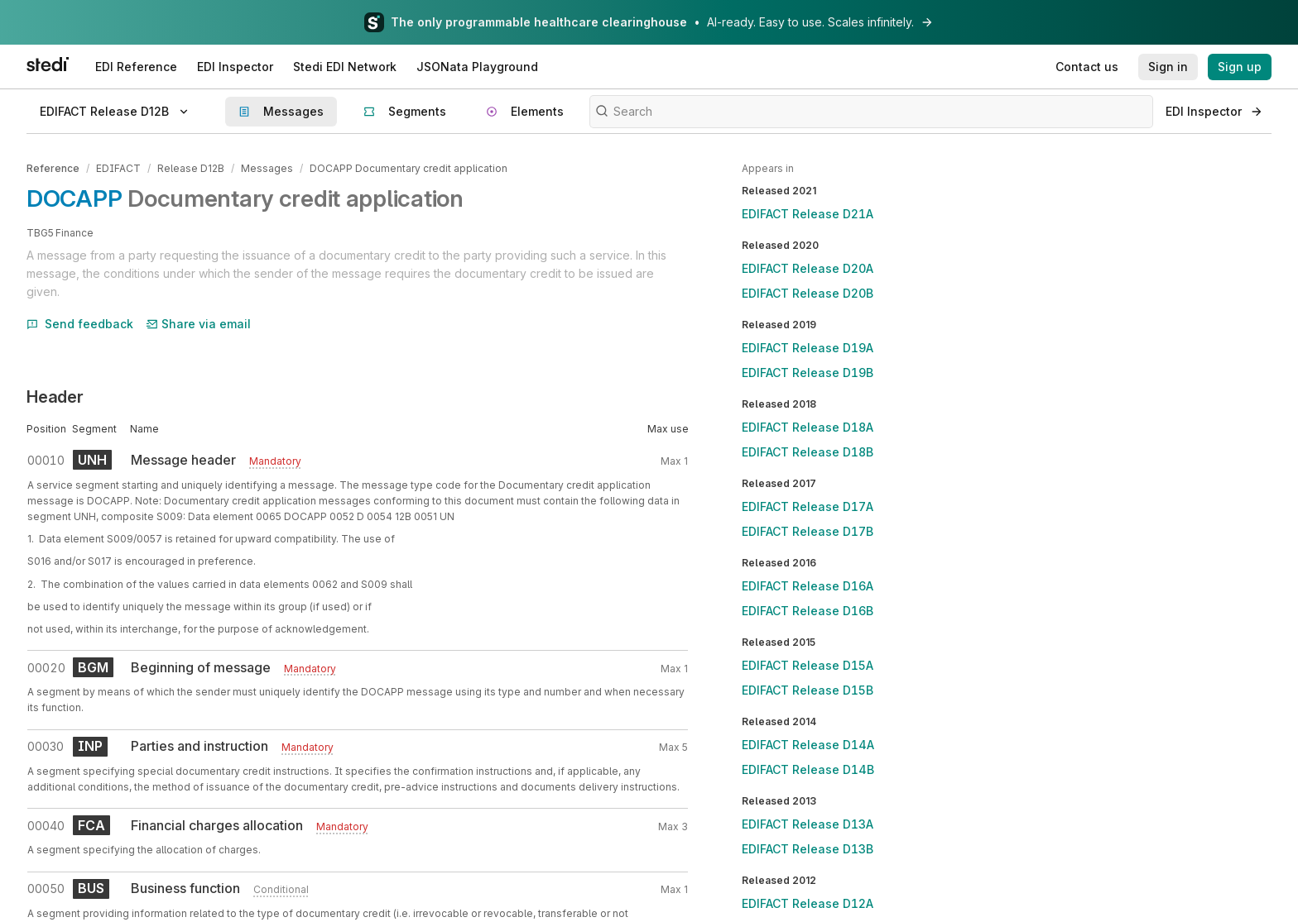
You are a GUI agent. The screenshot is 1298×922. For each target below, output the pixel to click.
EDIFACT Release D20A (807, 268)
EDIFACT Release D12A (807, 903)
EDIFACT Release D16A (807, 586)
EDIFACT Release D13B (807, 849)
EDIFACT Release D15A (807, 665)
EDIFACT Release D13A (807, 824)
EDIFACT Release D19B (807, 372)
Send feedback (79, 323)
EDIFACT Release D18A (807, 427)
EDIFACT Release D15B (807, 690)
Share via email (199, 323)
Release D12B (190, 168)
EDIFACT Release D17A (807, 506)
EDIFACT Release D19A (807, 348)
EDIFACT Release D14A (808, 745)
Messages (267, 168)
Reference (52, 168)
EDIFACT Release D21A (807, 214)
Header (55, 397)
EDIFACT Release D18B (807, 452)
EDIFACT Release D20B (807, 293)
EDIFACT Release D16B (807, 611)
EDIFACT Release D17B (807, 531)
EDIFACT (118, 168)
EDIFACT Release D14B (808, 769)
